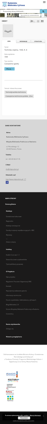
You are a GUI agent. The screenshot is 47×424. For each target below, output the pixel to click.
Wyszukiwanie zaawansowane (30, 15)
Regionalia (9, 221)
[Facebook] (7, 182)
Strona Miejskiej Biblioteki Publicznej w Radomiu (22, 309)
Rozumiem (24, 418)
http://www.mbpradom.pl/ (16, 179)
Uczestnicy (9, 314)
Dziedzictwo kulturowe (14, 216)
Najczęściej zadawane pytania (16, 291)
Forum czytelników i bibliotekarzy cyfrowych (21, 300)
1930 (6, 57)
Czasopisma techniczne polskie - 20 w (19, 96)
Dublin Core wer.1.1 (13, 255)
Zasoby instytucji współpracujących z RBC (20, 230)
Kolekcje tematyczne (13, 226)
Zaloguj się (10, 329)
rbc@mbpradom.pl (12, 169)
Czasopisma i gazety (11, 64)
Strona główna (10, 204)
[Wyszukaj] (43, 11)
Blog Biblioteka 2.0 (12, 305)
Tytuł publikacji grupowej (14, 264)
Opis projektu (10, 277)
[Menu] (44, 2)
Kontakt (8, 286)
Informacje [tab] (23, 41)
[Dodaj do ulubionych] (38, 21)
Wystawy (9, 235)
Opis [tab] (8, 41)
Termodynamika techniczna (16, 92)
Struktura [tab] (38, 41)
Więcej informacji (35, 415)
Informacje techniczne (13, 295)
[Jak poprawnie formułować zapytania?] (42, 15)
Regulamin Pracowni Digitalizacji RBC (19, 282)
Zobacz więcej (11, 242)
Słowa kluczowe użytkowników (16, 259)
